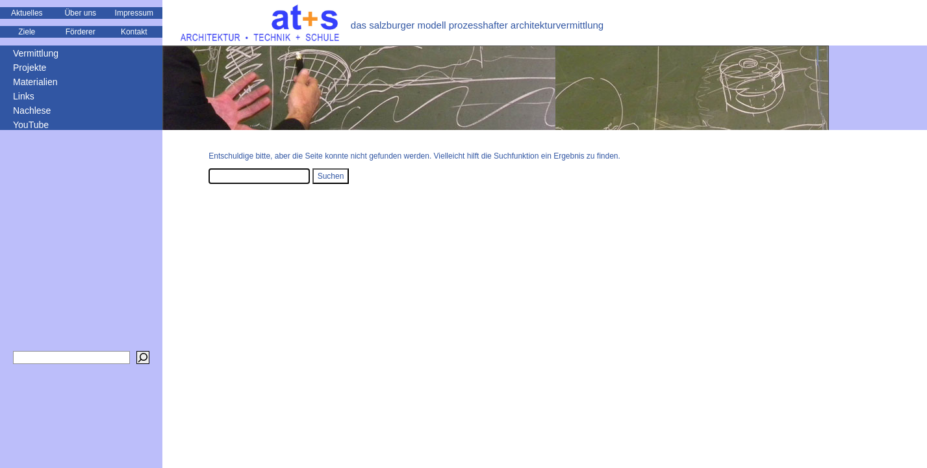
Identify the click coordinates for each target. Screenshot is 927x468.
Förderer (80, 31)
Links (23, 96)
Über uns (80, 13)
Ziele (26, 31)
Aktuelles (27, 13)
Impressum (134, 13)
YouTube (31, 125)
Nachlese (32, 110)
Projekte (29, 67)
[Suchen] (142, 357)
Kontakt (134, 31)
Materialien (35, 82)
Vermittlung (35, 53)
